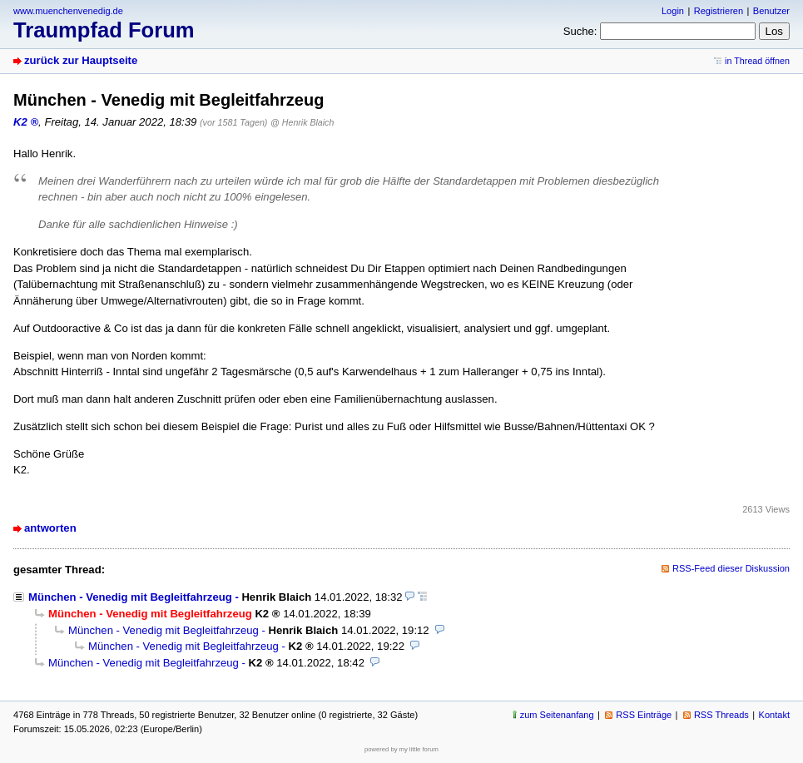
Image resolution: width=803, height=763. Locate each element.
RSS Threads (721, 715)
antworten (50, 528)
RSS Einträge (644, 715)
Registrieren (718, 11)
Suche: (580, 31)
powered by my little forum (401, 749)
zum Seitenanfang (557, 715)
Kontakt (774, 715)
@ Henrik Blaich (302, 122)
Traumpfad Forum (104, 30)
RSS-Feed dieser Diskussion (731, 568)
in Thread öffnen (757, 61)
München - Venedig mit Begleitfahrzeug (130, 597)
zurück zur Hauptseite (80, 60)
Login (673, 11)
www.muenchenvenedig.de (68, 11)
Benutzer (771, 11)
